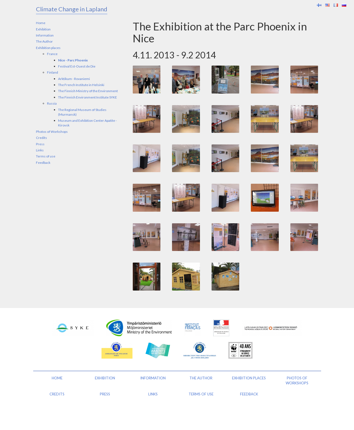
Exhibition (43, 29)
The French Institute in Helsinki (81, 85)
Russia (52, 103)
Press (40, 144)
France (52, 54)
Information (45, 35)
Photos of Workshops (52, 131)
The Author (44, 41)
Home (40, 23)
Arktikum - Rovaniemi (74, 79)
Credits (41, 138)
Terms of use (45, 156)
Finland (52, 72)
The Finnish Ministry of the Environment (88, 91)
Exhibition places (48, 48)
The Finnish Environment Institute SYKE (87, 97)
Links (40, 150)
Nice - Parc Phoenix (73, 60)
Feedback (43, 162)
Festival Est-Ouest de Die (76, 66)
